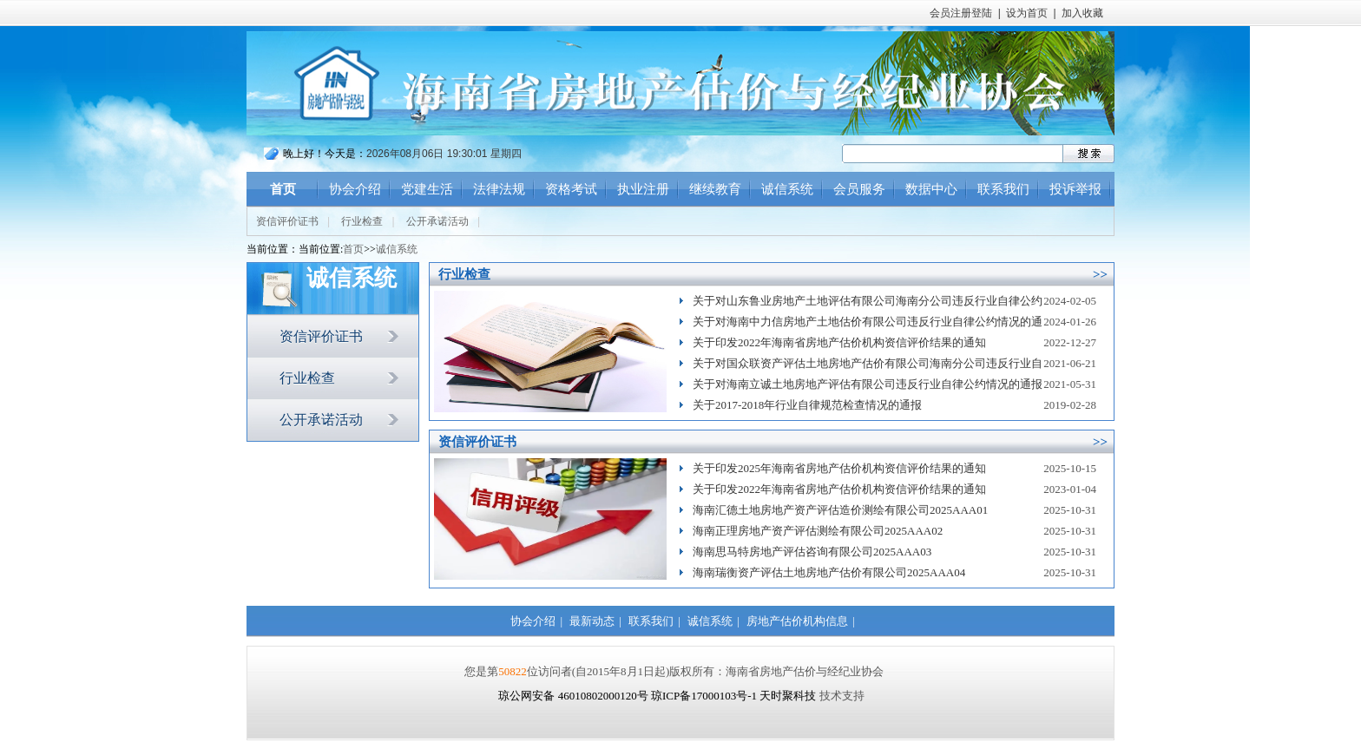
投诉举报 (1075, 189)
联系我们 (1003, 189)
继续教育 (715, 189)
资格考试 (571, 189)
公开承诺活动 (437, 221)
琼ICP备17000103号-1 (704, 695)
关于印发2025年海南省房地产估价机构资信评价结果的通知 (839, 468)
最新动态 (592, 620)
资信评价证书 (287, 221)
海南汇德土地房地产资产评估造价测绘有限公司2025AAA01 (840, 509)
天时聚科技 (787, 695)
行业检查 (362, 221)
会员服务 (859, 189)
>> (1100, 274)
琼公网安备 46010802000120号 (574, 695)
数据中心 (931, 189)
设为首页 (1027, 13)
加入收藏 (1082, 13)
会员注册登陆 (961, 13)
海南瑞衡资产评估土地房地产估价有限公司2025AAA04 (829, 572)
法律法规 (499, 189)
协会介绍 (355, 189)
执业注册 (643, 189)
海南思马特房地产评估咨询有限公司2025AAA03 (812, 551)
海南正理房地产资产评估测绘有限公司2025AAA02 (818, 530)
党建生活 (427, 189)
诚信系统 (787, 189)
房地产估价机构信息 (797, 620)
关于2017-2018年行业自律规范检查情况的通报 (807, 404)
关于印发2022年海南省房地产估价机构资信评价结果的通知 (839, 342)
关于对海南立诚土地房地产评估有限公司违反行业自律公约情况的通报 (867, 384)
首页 (283, 189)
